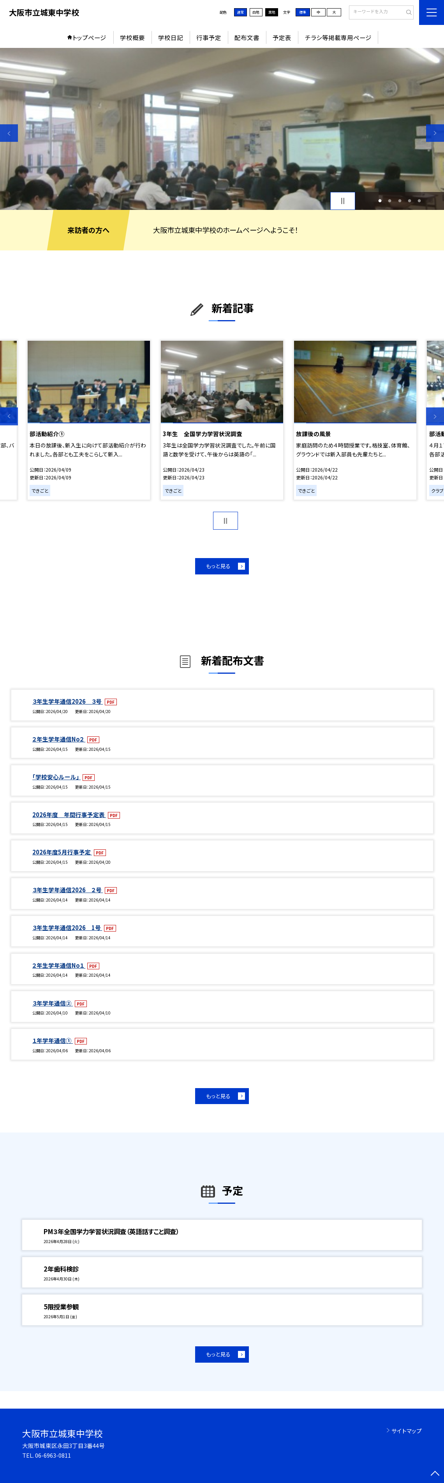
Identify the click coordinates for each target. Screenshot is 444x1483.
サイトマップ (406, 1431)
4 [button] (409, 201)
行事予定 (208, 37)
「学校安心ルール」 (56, 777)
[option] (222, 129)
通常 (240, 12)
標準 (302, 12)
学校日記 (170, 37)
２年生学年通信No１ (58, 965)
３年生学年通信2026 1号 (67, 927)
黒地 (271, 12)
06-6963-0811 (53, 1455)
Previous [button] (9, 133)
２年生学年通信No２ (58, 739)
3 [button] (399, 201)
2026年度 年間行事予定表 (69, 814)
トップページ (89, 37)
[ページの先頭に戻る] (435, 1474)
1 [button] (380, 201)
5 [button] (419, 201)
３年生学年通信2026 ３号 (67, 701)
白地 (255, 12)
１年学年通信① (52, 1040)
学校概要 (132, 37)
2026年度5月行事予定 (62, 852)
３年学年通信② (52, 1003)
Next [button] (435, 133)
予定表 (282, 37)
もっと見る (218, 566)
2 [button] (389, 201)
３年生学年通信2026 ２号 (67, 890)
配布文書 (246, 37)
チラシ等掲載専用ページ (338, 37)
